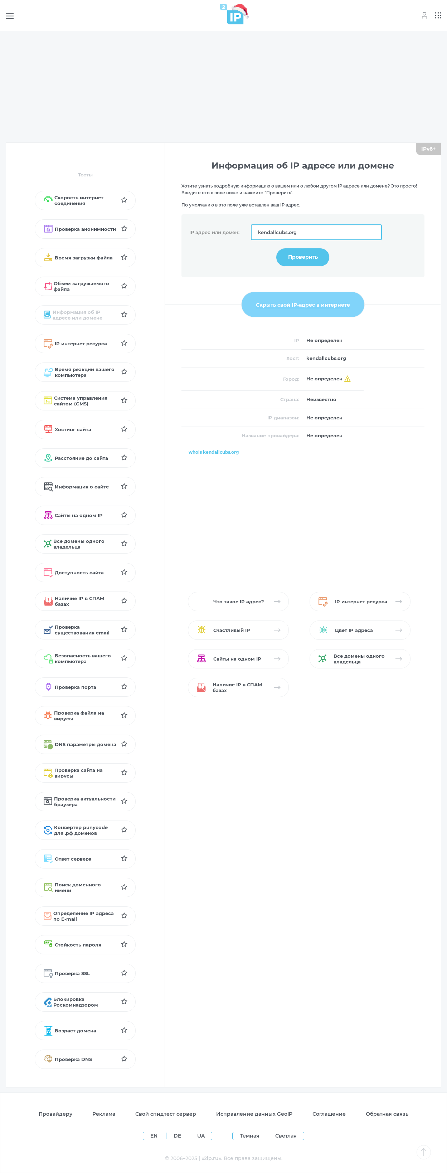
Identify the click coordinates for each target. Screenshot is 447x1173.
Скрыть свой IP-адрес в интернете (303, 304)
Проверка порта (70, 687)
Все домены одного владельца (74, 544)
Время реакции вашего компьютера (79, 372)
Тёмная (249, 1136)
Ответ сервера (68, 858)
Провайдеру (55, 1114)
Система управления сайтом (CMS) (75, 401)
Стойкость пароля (72, 944)
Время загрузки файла (78, 257)
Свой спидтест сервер (165, 1114)
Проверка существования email (77, 630)
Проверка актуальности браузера (80, 801)
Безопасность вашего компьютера (77, 658)
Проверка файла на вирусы (74, 715)
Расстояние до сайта (76, 458)
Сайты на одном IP (73, 515)
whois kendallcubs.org (214, 452)
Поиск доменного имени (72, 887)
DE (178, 1136)
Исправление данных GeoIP (254, 1114)
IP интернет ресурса (75, 343)
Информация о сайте (76, 486)
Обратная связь (387, 1114)
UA (201, 1136)
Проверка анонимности (80, 229)
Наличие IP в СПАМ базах (74, 601)
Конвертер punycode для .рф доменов (76, 830)
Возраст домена (70, 1030)
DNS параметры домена (80, 744)
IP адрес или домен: (214, 232)
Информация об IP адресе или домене (73, 315)
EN (154, 1136)
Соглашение (329, 1114)
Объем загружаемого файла (76, 286)
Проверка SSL (67, 973)
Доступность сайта (74, 572)
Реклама (103, 1114)
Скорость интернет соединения (73, 200)
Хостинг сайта (67, 429)
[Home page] (232, 14)
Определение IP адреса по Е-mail (79, 916)
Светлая (286, 1136)
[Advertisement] (223, 86)
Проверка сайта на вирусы (73, 773)
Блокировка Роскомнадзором (71, 1002)
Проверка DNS (68, 1059)
